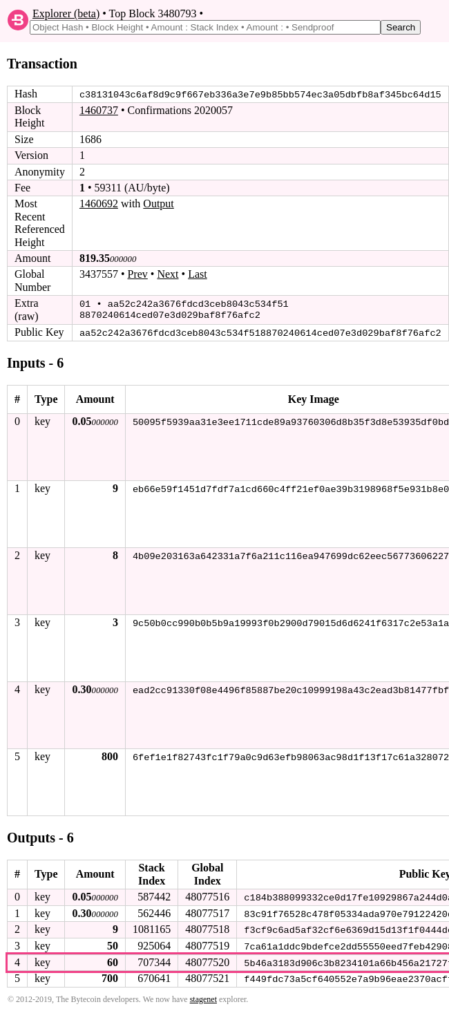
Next (167, 274)
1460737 (98, 110)
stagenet (203, 998)
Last (197, 274)
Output (158, 203)
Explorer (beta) (65, 13)
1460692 (98, 203)
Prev (138, 274)
